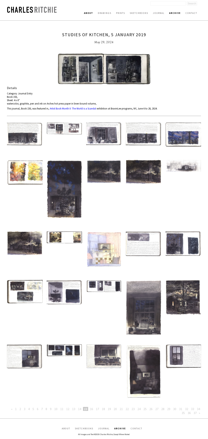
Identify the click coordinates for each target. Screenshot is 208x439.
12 (67, 409)
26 (151, 409)
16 (91, 409)
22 (127, 409)
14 (79, 409)
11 (61, 409)
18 (103, 409)
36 (189, 413)
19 (109, 409)
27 (156, 409)
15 (85, 409)
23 (133, 409)
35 (183, 413)
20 (115, 409)
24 (139, 409)
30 (174, 409)
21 (121, 409)
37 (195, 413)
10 (55, 409)
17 (97, 409)
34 (198, 409)
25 (145, 409)
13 (73, 409)
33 (192, 409)
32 (186, 409)
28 (162, 409)
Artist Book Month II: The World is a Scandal (73, 108)
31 (180, 409)
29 (168, 409)
